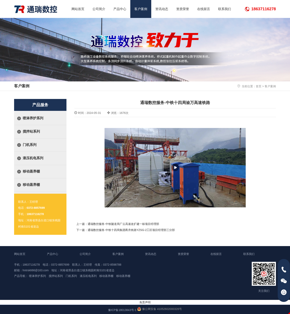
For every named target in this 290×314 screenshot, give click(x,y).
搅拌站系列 (31, 131)
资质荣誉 (182, 9)
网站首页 (77, 9)
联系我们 (224, 9)
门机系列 (29, 145)
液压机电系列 (33, 158)
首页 (258, 86)
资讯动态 (161, 9)
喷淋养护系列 (33, 118)
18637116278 (263, 9)
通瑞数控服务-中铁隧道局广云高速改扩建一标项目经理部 (123, 224)
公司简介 (98, 9)
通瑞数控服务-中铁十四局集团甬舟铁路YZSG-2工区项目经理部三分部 (131, 230)
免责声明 (145, 302)
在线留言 (203, 9)
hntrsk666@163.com (36, 270)
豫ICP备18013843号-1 (122, 310)
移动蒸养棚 (31, 171)
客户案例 (140, 9)
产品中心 (119, 9)
